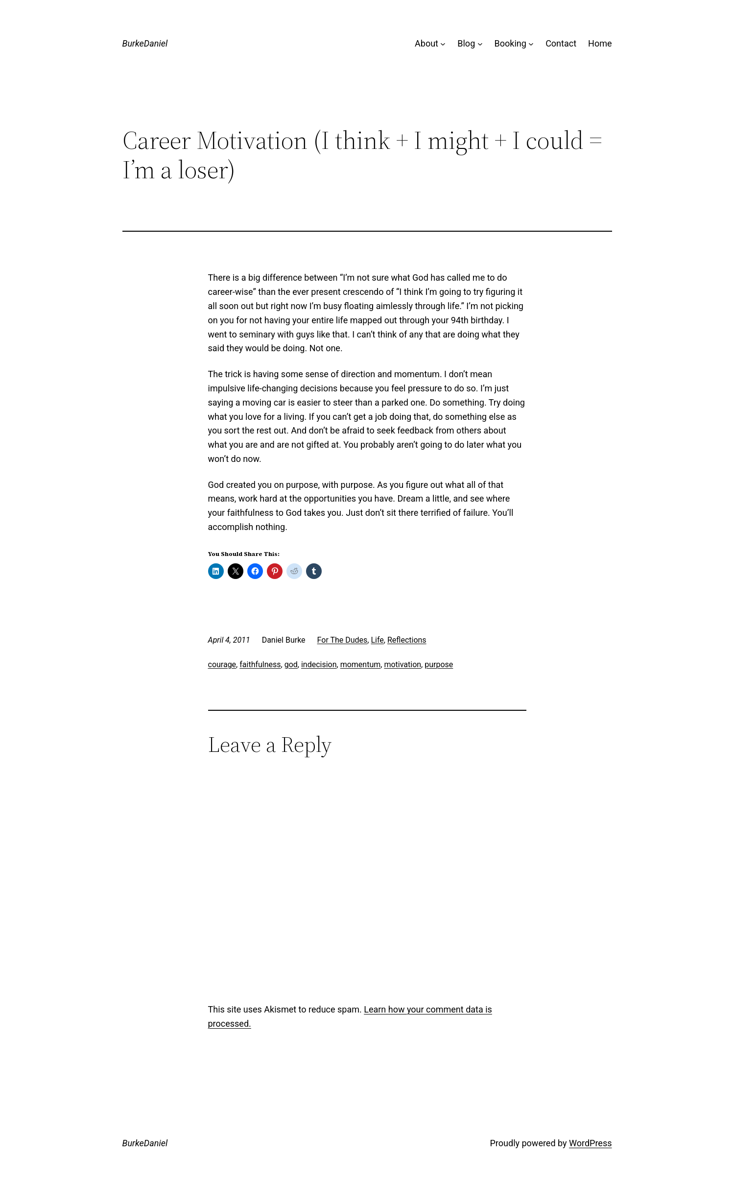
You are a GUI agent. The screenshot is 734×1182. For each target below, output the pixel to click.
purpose (439, 664)
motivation (402, 664)
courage (222, 664)
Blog (466, 43)
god (291, 664)
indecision (319, 664)
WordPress (590, 1143)
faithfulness (260, 664)
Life (377, 640)
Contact (560, 43)
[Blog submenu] (480, 44)
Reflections (406, 640)
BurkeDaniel (145, 43)
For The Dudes (342, 640)
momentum (360, 664)
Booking (510, 43)
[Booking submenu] (531, 44)
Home (600, 43)
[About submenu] (443, 44)
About (426, 43)
